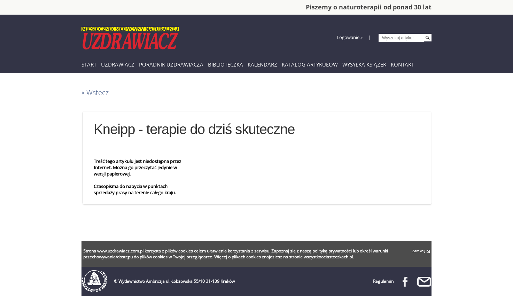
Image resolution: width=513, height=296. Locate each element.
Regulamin (383, 281)
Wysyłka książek (364, 64)
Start (88, 64)
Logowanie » (350, 37)
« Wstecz (95, 92)
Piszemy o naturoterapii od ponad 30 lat (369, 7)
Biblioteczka (225, 64)
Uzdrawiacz (117, 64)
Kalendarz (262, 64)
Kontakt (402, 64)
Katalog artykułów (310, 64)
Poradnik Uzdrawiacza (171, 64)
